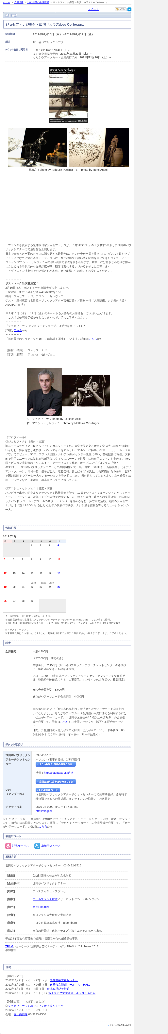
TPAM (9, 946)
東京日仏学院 (41, 907)
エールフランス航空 (45, 899)
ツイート (93, 9)
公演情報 (19, 2)
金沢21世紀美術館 (58, 988)
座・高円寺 (20, 1014)
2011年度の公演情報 (38, 2)
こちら (18, 330)
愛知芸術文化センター (64, 980)
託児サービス (20, 845)
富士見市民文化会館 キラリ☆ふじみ (71, 993)
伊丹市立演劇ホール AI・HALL (70, 984)
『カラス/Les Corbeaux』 (68, 204)
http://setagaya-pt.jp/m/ (58, 772)
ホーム (6, 2)
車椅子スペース (51, 845)
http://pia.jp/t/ (44, 810)
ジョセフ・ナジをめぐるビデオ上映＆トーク (35, 1005)
